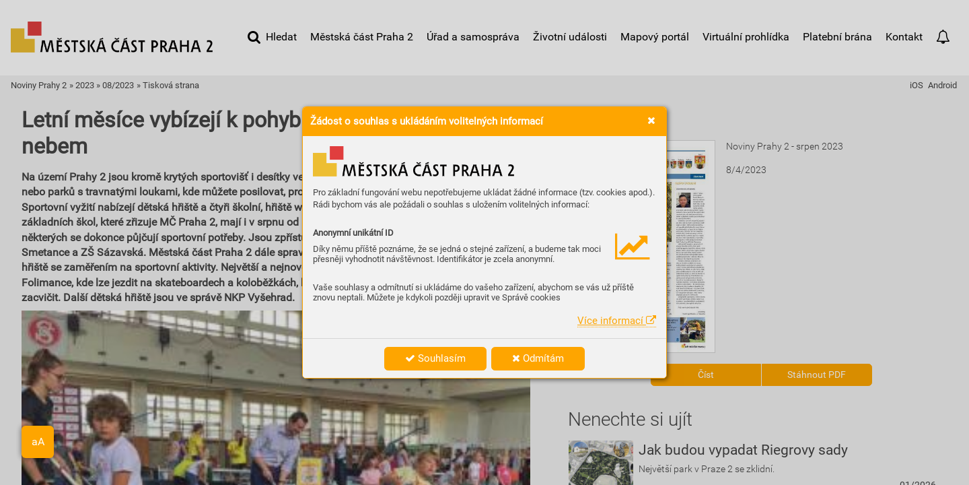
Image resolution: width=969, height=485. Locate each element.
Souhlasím (435, 358)
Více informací (616, 321)
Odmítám (538, 358)
